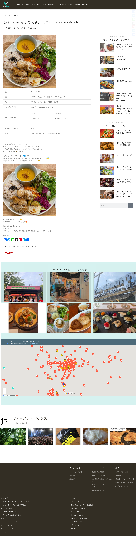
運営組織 (72, 479)
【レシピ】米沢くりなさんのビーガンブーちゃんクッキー (124, 194)
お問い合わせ (75, 525)
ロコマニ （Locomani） (121, 58)
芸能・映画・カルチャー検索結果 (82, 505)
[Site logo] (5, 5)
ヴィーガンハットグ (124, 155)
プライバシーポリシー (78, 522)
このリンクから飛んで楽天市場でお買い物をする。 (20, 246)
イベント (74, 498)
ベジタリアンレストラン (123, 472)
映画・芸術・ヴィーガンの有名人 (14, 505)
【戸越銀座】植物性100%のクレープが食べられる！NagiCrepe (124, 97)
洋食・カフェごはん (29, 28)
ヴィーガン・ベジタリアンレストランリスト (18, 502)
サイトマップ (75, 528)
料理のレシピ (119, 475)
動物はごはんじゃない (99, 475)
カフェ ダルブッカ (123, 69)
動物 (4, 518)
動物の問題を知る (98, 472)
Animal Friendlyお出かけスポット (14, 515)
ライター (72, 475)
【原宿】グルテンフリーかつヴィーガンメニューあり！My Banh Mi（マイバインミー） (124, 111)
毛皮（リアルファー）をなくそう (102, 486)
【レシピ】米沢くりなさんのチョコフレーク (124, 181)
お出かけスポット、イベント (124, 479)
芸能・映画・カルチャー (79, 508)
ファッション (7, 525)
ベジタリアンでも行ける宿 (124, 482)
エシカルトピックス (10, 528)
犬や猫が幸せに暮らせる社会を (102, 480)
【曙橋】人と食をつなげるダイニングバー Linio (124, 46)
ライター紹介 (75, 512)
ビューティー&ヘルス (10, 522)
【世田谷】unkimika (124, 81)
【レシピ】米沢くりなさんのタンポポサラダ (124, 169)
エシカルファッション (122, 486)
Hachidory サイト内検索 (79, 518)
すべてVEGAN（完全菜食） (11, 28)
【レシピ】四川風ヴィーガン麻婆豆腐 (124, 144)
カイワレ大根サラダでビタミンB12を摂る (124, 132)
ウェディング (75, 502)
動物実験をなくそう (99, 490)
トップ (5, 498)
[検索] (130, 205)
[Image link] (9, 252)
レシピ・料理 (7, 508)
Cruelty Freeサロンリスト (11, 512)
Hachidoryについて (75, 472)
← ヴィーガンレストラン (10, 15)
